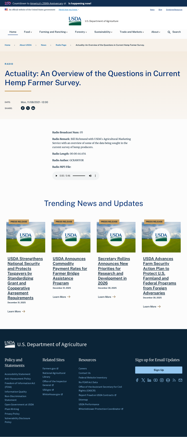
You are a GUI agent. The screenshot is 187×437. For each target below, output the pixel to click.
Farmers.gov (51, 368)
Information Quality (16, 391)
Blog (160, 9)
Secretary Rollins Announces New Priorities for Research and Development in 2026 (114, 270)
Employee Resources (174, 9)
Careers (83, 368)
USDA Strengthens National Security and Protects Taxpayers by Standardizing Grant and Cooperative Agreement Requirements (25, 278)
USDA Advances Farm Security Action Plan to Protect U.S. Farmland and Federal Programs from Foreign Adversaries (159, 275)
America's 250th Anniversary (48, 3)
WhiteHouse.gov (53, 394)
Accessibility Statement (17, 374)
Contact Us (85, 373)
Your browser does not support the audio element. (75, 176)
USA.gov (48, 389)
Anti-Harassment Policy (18, 378)
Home (7, 45)
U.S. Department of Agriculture (101, 21)
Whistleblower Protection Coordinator (101, 408)
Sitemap (83, 399)
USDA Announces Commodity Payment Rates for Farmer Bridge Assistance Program (70, 270)
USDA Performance (89, 404)
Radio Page (61, 45)
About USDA (26, 45)
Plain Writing (12, 409)
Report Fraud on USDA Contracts (98, 395)
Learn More (14, 311)
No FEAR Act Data (88, 382)
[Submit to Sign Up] (158, 370)
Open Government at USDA (19, 404)
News (152, 9)
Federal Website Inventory (93, 377)
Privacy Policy (12, 413)
